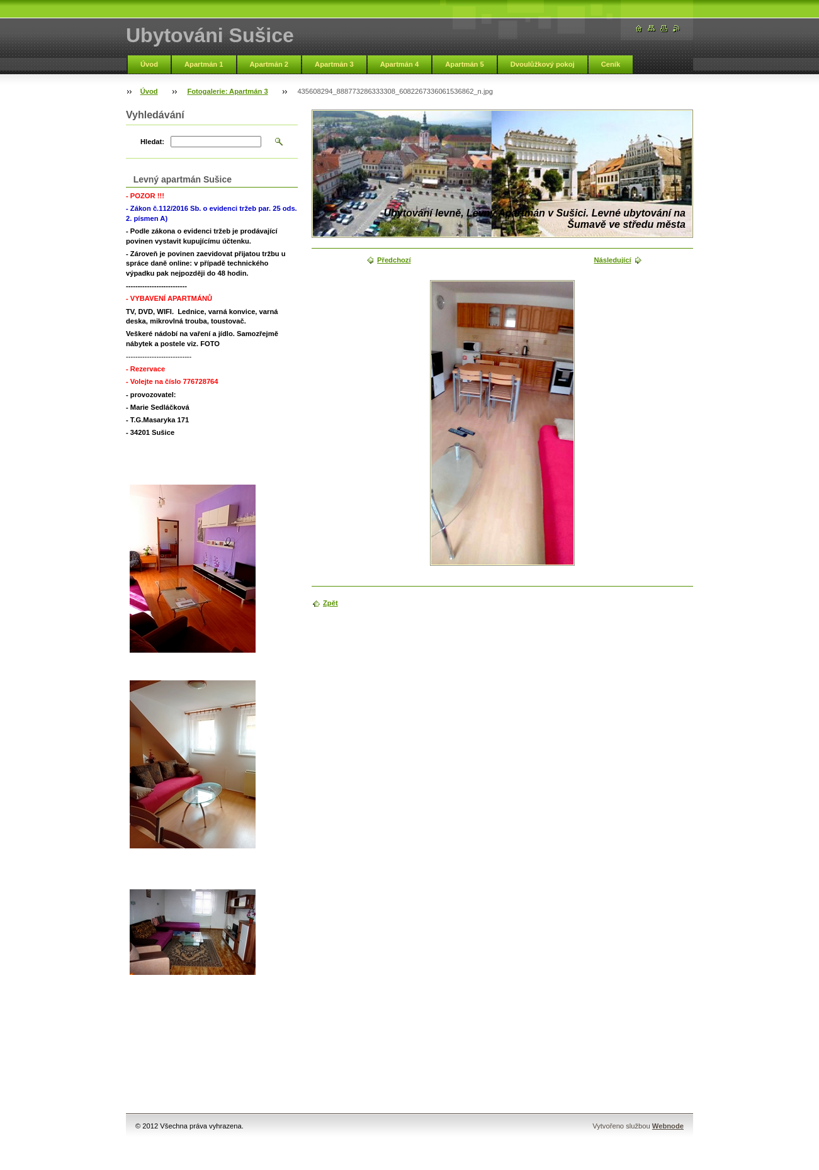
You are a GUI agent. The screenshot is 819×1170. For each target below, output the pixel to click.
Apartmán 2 (269, 64)
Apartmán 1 (203, 64)
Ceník (610, 64)
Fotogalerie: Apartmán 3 (227, 91)
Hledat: (152, 141)
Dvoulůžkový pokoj (543, 64)
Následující (612, 260)
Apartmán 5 (464, 64)
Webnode (668, 1126)
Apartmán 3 (334, 64)
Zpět (330, 603)
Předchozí (393, 260)
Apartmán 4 (399, 64)
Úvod (149, 64)
